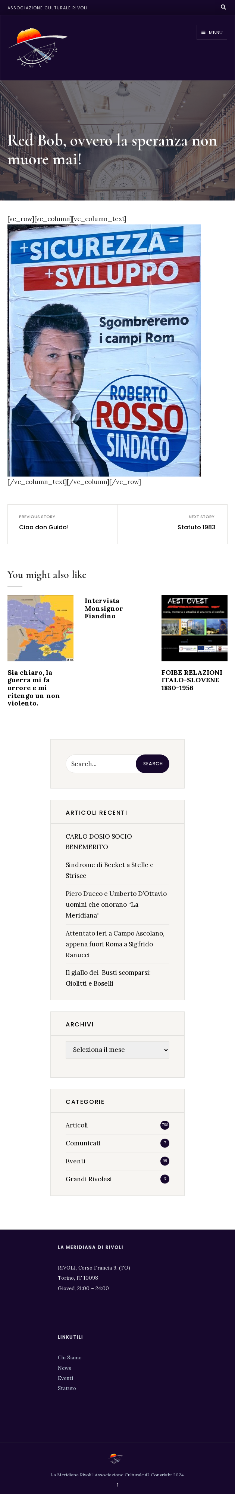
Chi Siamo (70, 1357)
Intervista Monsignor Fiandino (104, 608)
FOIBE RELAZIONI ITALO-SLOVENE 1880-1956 (192, 680)
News (64, 1368)
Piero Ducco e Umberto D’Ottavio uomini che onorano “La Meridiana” (116, 904)
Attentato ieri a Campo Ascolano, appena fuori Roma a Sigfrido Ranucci (115, 944)
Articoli (77, 1125)
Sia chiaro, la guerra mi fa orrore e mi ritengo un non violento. (33, 688)
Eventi (75, 1161)
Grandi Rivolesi (89, 1179)
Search (153, 763)
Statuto (67, 1388)
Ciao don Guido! (46, 523)
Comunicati (83, 1143)
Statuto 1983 (189, 523)
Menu (212, 32)
